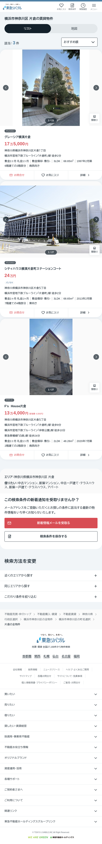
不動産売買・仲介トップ (17, 614)
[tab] (27, 28)
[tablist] (51, 28)
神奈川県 (87, 614)
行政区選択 (11, 619)
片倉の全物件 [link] (12, 624)
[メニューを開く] (94, 6)
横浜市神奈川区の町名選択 (75, 619)
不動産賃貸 (69, 614)
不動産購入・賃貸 (47, 614)
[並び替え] (79, 42)
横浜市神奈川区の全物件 (38, 619)
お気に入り (51, 175)
